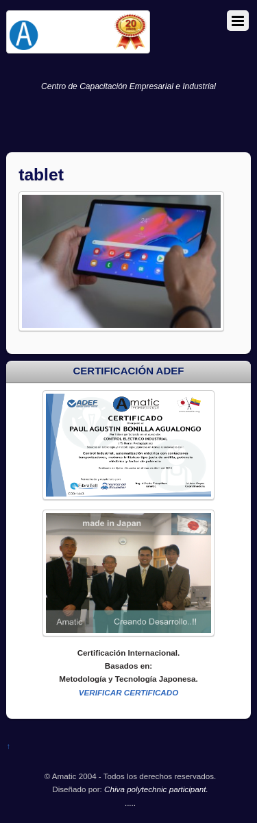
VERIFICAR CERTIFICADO (129, 692)
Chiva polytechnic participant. (156, 789)
